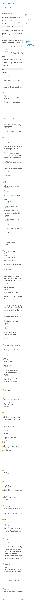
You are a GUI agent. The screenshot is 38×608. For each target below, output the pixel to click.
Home (2, 7)
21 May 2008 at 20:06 (6, 133)
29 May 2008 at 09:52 (6, 515)
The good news (28, 42)
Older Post (22, 599)
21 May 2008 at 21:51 (6, 159)
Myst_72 (5, 377)
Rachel (5, 199)
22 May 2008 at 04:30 (6, 224)
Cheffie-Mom (5, 209)
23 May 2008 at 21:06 (6, 447)
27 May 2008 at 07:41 (6, 494)
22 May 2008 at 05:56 (6, 237)
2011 (26, 29)
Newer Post (3, 599)
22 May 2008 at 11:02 (6, 328)
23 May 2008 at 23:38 (6, 473)
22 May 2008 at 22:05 (6, 350)
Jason (4, 95)
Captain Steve (5, 84)
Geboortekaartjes (27, 23)
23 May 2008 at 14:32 (6, 438)
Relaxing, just (27, 24)
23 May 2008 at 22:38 (6, 466)
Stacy (4, 181)
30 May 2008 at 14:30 (6, 542)
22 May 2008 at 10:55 (6, 324)
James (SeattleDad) (6, 161)
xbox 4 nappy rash (8, 3)
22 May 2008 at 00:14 (6, 183)
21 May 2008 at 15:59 (6, 76)
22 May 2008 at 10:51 (6, 318)
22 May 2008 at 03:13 (6, 216)
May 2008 (27, 39)
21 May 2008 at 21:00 (6, 150)
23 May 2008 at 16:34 (6, 443)
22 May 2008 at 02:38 (6, 207)
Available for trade (28, 41)
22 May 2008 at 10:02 (6, 246)
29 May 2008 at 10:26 (6, 525)
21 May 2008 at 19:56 (6, 127)
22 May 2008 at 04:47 (6, 233)
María (4, 189)
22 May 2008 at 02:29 (6, 202)
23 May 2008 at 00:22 (6, 366)
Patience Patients (28, 43)
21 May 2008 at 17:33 (6, 99)
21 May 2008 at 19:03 (6, 113)
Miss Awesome (5, 485)
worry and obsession (18, 69)
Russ (4, 101)
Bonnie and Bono (8, 35)
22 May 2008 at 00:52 (6, 191)
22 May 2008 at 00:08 (6, 179)
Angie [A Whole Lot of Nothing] (7, 222)
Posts (26, 14)
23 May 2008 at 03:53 (6, 375)
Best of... (8, 7)
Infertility (5, 69)
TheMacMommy (6, 489)
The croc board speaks (28, 19)
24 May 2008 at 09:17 (6, 483)
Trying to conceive (14, 69)
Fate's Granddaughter (6, 527)
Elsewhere (11, 7)
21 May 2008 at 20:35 (6, 142)
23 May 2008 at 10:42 (6, 408)
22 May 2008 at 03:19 (6, 220)
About (5, 7)
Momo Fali (5, 166)
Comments (26, 15)
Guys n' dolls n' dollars (28, 40)
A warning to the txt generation (29, 44)
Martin (4, 416)
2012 (26, 28)
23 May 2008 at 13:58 (6, 414)
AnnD (4, 129)
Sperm (11, 69)
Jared (4, 185)
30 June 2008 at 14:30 (6, 596)
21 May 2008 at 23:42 (6, 171)
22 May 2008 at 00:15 (6, 187)
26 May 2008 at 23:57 (6, 487)
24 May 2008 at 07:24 (6, 477)
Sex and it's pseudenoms (8, 69)
